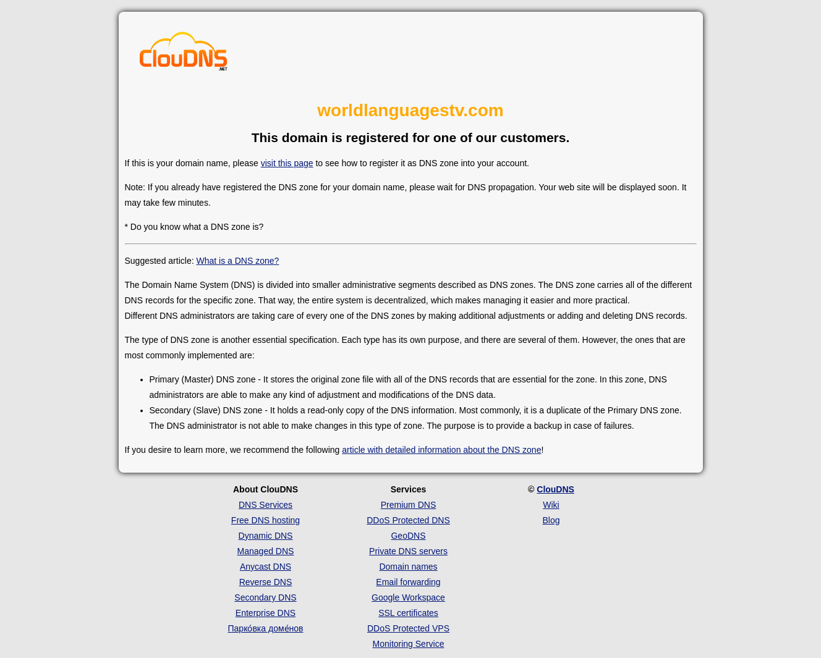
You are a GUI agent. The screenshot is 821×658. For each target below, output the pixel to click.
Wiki (551, 505)
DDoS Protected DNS (408, 520)
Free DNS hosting (265, 520)
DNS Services (265, 505)
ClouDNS (555, 489)
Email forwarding (408, 582)
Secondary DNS (265, 597)
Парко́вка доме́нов (266, 628)
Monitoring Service (409, 644)
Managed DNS (265, 551)
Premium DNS (408, 505)
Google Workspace (408, 597)
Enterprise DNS (266, 613)
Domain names (408, 567)
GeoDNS (408, 536)
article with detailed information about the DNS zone (441, 450)
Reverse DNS (265, 582)
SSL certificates (408, 613)
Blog (550, 520)
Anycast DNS (265, 567)
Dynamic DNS (266, 536)
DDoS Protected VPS (408, 628)
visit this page (287, 163)
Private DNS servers (408, 551)
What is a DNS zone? (237, 261)
